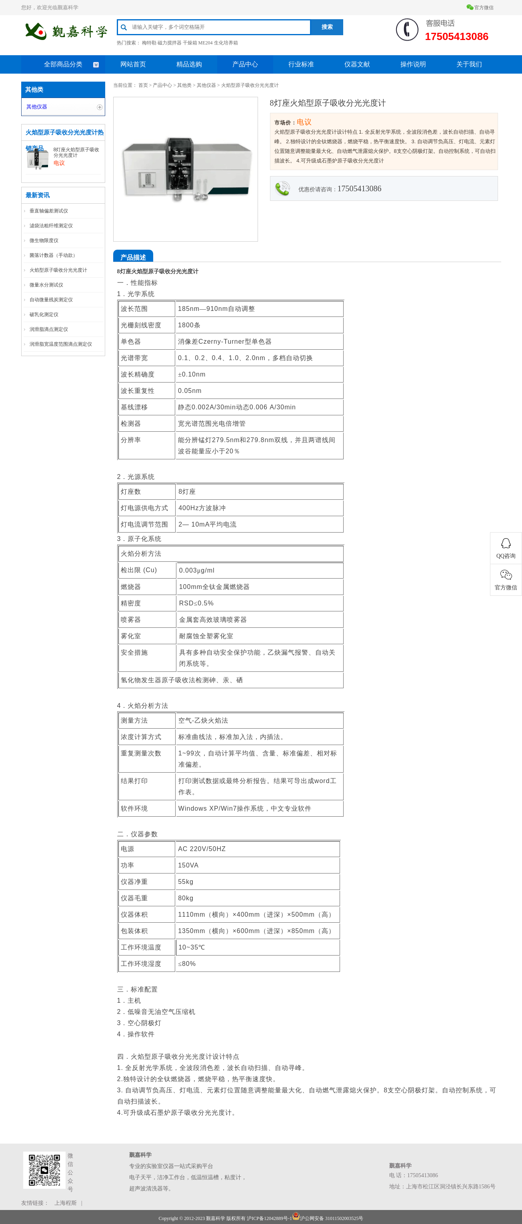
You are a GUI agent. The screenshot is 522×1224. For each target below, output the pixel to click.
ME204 (205, 43)
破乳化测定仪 (44, 314)
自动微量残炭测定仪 (51, 299)
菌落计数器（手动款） (54, 255)
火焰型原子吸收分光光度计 (58, 270)
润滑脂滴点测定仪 (49, 329)
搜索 (327, 27)
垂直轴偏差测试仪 (49, 211)
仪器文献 (357, 64)
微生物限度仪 (44, 240)
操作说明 (413, 64)
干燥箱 (190, 43)
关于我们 (469, 64)
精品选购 (189, 64)
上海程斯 (65, 1203)
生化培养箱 (226, 43)
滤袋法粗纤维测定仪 (51, 225)
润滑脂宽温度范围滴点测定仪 (61, 344)
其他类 (184, 85)
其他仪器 (36, 107)
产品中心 (245, 64)
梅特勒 (149, 43)
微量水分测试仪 (46, 285)
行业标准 (301, 64)
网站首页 (133, 64)
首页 (143, 85)
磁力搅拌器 (170, 43)
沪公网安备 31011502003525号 (328, 1218)
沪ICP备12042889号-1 (269, 1218)
